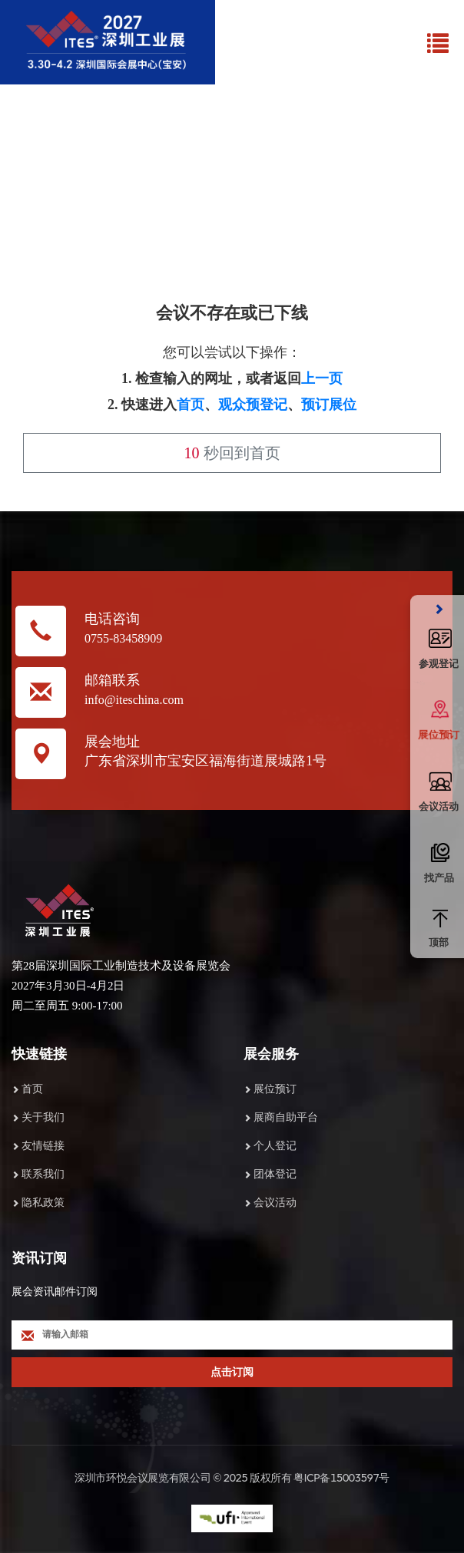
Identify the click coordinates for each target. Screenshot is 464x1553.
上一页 (322, 378)
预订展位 (328, 404)
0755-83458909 (123, 638)
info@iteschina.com (134, 699)
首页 (190, 404)
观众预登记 (252, 404)
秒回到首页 (232, 452)
